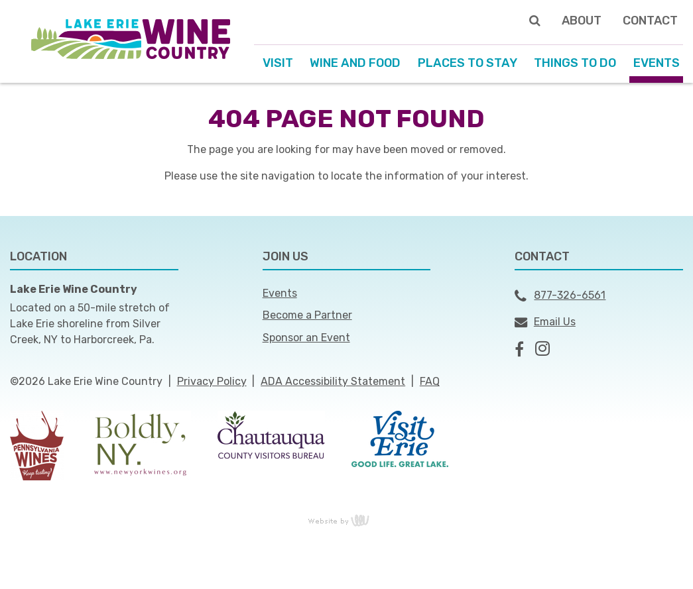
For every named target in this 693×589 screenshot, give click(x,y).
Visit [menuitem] (278, 63)
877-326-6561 (560, 296)
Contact (650, 20)
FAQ (430, 381)
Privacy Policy (212, 381)
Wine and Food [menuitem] (355, 63)
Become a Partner (307, 315)
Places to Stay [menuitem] (467, 63)
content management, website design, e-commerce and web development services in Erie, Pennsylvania (347, 520)
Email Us (545, 322)
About (581, 20)
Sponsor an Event (306, 337)
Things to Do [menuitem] (575, 63)
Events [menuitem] (656, 63)
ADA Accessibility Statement (333, 381)
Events (280, 293)
